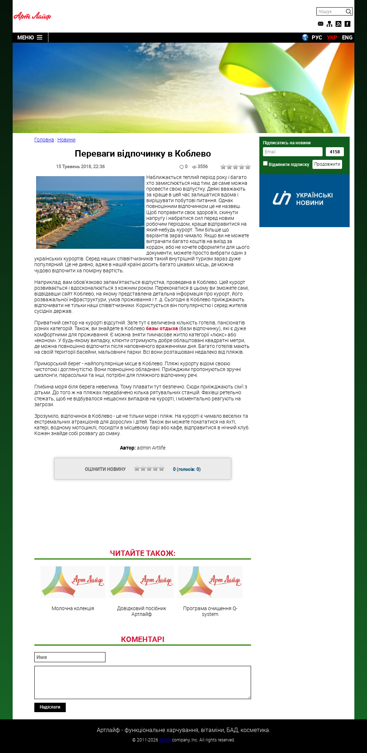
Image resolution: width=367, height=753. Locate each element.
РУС (317, 37)
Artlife (165, 740)
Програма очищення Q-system (210, 591)
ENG (347, 37)
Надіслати (50, 707)
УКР (332, 37)
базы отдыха (162, 328)
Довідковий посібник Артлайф (141, 591)
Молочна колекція (72, 588)
